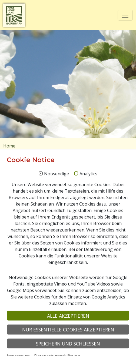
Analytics (88, 243)
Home (9, 146)
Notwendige (56, 243)
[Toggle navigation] (125, 15)
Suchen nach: (16, 193)
